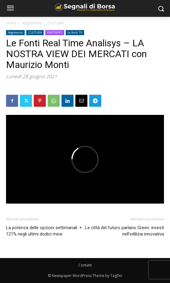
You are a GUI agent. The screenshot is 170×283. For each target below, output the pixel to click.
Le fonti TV (75, 32)
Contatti (85, 265)
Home (11, 23)
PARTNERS (54, 32)
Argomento (32, 23)
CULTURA (56, 23)
